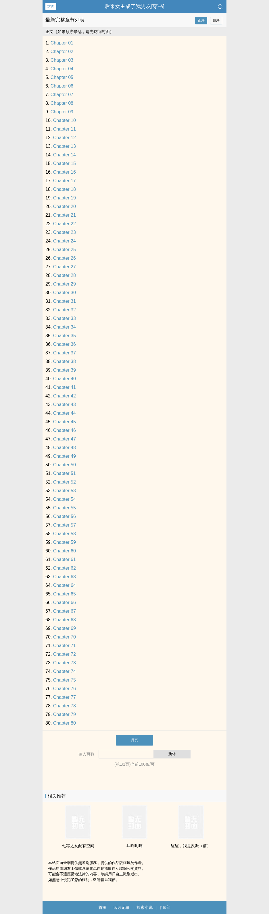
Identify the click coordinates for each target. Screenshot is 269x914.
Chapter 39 (64, 370)
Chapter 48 (64, 447)
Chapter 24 (64, 240)
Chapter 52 (64, 482)
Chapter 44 (64, 413)
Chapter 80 (64, 723)
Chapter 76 (64, 688)
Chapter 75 (64, 680)
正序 (201, 20)
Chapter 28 (64, 275)
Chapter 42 (64, 395)
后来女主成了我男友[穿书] (134, 6)
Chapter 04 (62, 68)
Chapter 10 (64, 120)
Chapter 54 (64, 499)
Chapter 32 (64, 309)
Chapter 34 (64, 327)
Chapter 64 (64, 585)
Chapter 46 (64, 430)
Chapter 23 (64, 232)
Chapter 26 (64, 258)
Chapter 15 (64, 163)
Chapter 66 (64, 602)
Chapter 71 (64, 645)
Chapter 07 (62, 94)
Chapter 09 (62, 111)
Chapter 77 (64, 697)
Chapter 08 (62, 103)
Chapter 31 (64, 301)
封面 (51, 6)
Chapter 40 (64, 378)
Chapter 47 (64, 438)
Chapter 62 (64, 568)
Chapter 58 (64, 533)
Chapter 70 (64, 636)
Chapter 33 (64, 318)
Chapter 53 (64, 490)
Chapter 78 (64, 705)
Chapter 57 (64, 525)
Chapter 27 (64, 266)
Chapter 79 (64, 714)
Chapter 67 (64, 611)
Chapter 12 (64, 137)
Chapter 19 (64, 197)
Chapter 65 (64, 593)
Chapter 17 (64, 180)
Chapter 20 (64, 206)
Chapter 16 (64, 172)
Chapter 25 (64, 249)
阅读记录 (122, 907)
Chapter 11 (64, 129)
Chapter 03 (62, 60)
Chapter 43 (64, 404)
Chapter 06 (62, 86)
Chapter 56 (64, 516)
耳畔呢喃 (134, 845)
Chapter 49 (64, 456)
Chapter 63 (64, 576)
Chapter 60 (64, 550)
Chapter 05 (62, 77)
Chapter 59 (64, 542)
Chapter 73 (64, 662)
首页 (103, 907)
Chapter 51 (64, 473)
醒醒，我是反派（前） (191, 845)
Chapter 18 (64, 189)
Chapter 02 (62, 51)
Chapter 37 (64, 352)
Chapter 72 (64, 654)
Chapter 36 (64, 344)
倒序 (216, 20)
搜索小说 (145, 907)
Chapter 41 (64, 387)
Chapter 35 (64, 335)
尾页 (134, 740)
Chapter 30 (64, 292)
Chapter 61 (64, 559)
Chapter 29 (64, 284)
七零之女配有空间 (78, 845)
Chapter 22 (64, 223)
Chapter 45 (64, 421)
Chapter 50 (64, 464)
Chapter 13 (64, 146)
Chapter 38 (64, 361)
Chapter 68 (64, 619)
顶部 (165, 907)
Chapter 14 (64, 154)
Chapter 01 (62, 42)
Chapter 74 (64, 671)
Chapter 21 (64, 215)
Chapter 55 (64, 507)
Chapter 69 (64, 628)
